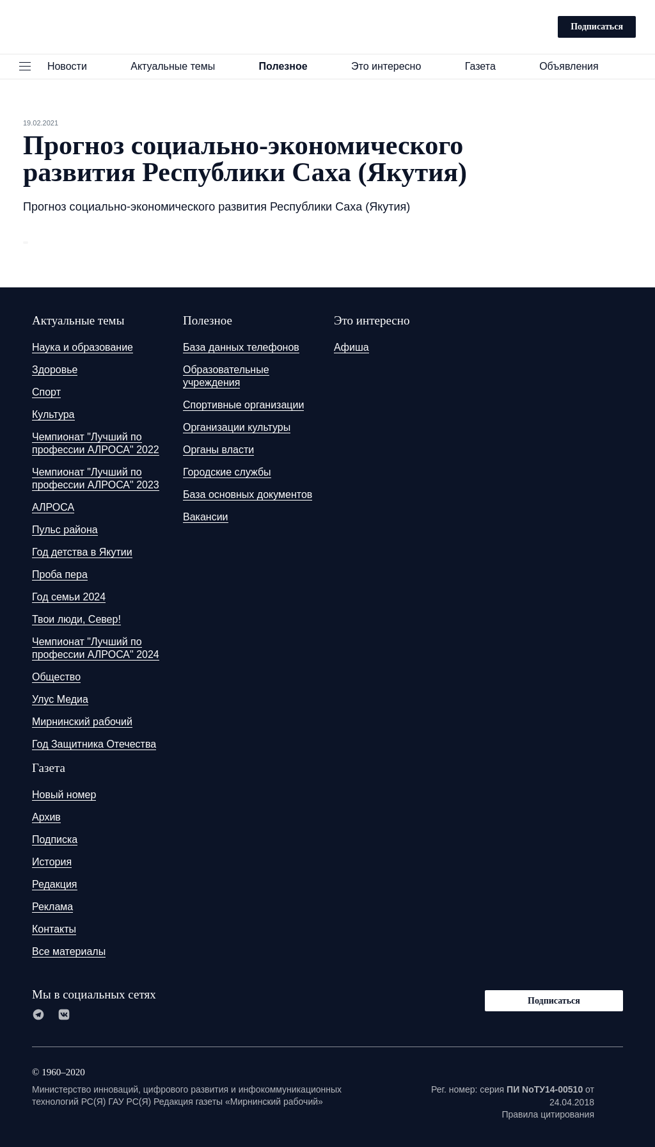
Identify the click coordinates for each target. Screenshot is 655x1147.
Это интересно (392, 66)
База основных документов (247, 494)
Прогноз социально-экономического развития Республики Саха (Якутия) (216, 206)
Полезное (289, 66)
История (52, 861)
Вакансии (205, 516)
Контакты (54, 929)
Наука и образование (82, 347)
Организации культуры (236, 427)
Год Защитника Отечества (94, 744)
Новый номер (64, 794)
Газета (486, 66)
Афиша (351, 347)
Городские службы (227, 472)
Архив (46, 817)
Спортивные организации (243, 404)
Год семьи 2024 (69, 596)
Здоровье (54, 369)
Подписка (54, 839)
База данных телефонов (241, 347)
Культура (53, 414)
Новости (73, 66)
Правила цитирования (547, 1114)
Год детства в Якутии (82, 552)
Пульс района (65, 529)
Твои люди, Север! (76, 619)
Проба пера (60, 574)
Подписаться (597, 26)
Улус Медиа (60, 699)
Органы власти (218, 449)
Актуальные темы (178, 66)
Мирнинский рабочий (82, 721)
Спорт (46, 392)
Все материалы (69, 951)
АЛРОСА (53, 507)
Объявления (574, 66)
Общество (56, 676)
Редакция (54, 884)
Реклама (52, 906)
